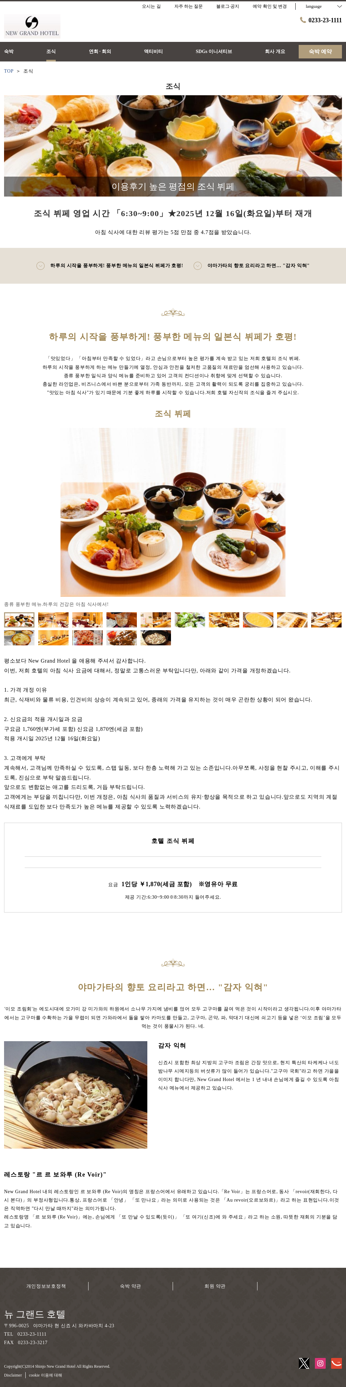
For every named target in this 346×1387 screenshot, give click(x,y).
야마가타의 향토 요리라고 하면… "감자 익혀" (251, 265)
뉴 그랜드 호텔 (35, 1314)
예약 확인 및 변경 (270, 6)
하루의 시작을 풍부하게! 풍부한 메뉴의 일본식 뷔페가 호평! (109, 265)
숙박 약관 (130, 1286)
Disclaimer (13, 1375)
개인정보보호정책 (46, 1286)
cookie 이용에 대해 (45, 1375)
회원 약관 (215, 1286)
